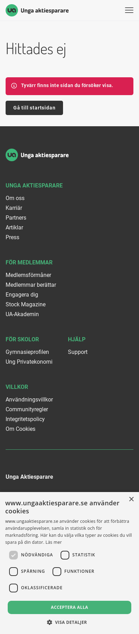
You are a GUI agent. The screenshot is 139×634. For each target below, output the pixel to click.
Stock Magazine (26, 304)
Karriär (14, 208)
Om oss (15, 198)
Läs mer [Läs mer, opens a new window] (54, 542)
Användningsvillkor (29, 399)
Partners (16, 217)
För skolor (22, 339)
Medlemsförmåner (28, 275)
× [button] (131, 499)
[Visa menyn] (129, 10)
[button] (69, 622)
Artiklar (14, 227)
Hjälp (76, 339)
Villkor (17, 387)
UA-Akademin (22, 314)
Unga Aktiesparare (34, 185)
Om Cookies (20, 429)
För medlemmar (29, 262)
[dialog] (69, 563)
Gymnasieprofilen (27, 352)
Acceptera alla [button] (69, 607)
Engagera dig (22, 294)
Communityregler (27, 409)
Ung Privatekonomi (29, 361)
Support (78, 352)
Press (12, 237)
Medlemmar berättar (31, 285)
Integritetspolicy (25, 419)
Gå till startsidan (34, 108)
